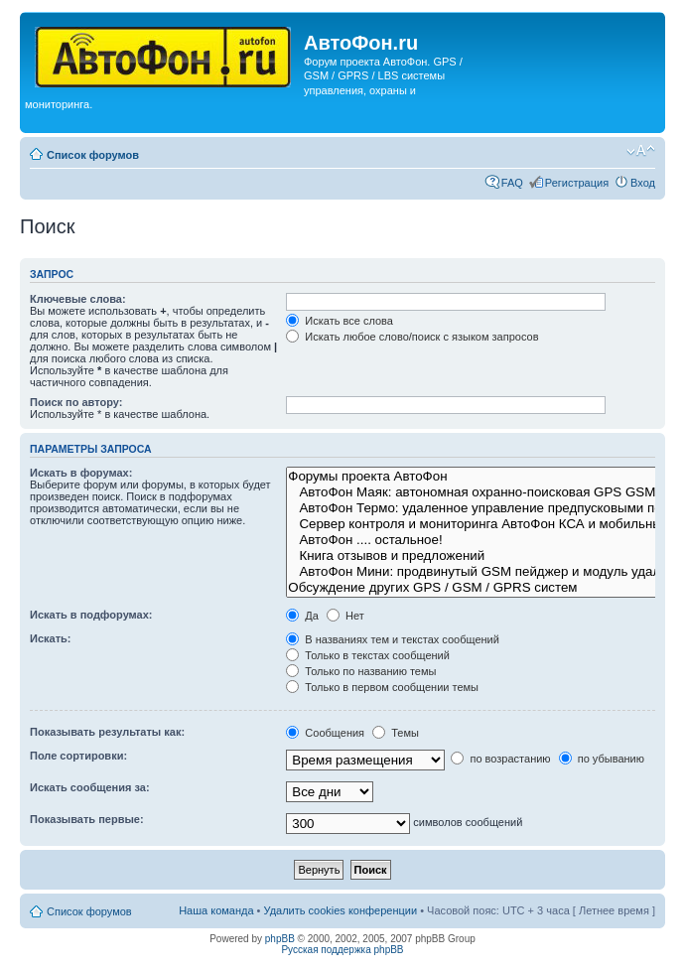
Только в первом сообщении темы (382, 687)
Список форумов (93, 155)
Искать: (50, 638)
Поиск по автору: (76, 402)
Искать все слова (339, 321)
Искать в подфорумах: (91, 615)
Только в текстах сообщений (368, 655)
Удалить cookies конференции (341, 910)
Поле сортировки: (78, 756)
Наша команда (216, 910)
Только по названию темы (361, 671)
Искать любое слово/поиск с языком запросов (412, 337)
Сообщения (325, 733)
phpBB (280, 938)
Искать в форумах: (81, 473)
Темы (395, 733)
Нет (345, 616)
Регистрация (577, 183)
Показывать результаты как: (107, 732)
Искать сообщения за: (90, 787)
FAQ (512, 183)
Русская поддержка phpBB (342, 949)
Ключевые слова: (78, 299)
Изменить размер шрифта (640, 151)
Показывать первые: (87, 819)
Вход (642, 183)
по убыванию (601, 758)
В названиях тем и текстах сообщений (392, 639)
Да (302, 616)
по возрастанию (500, 758)
